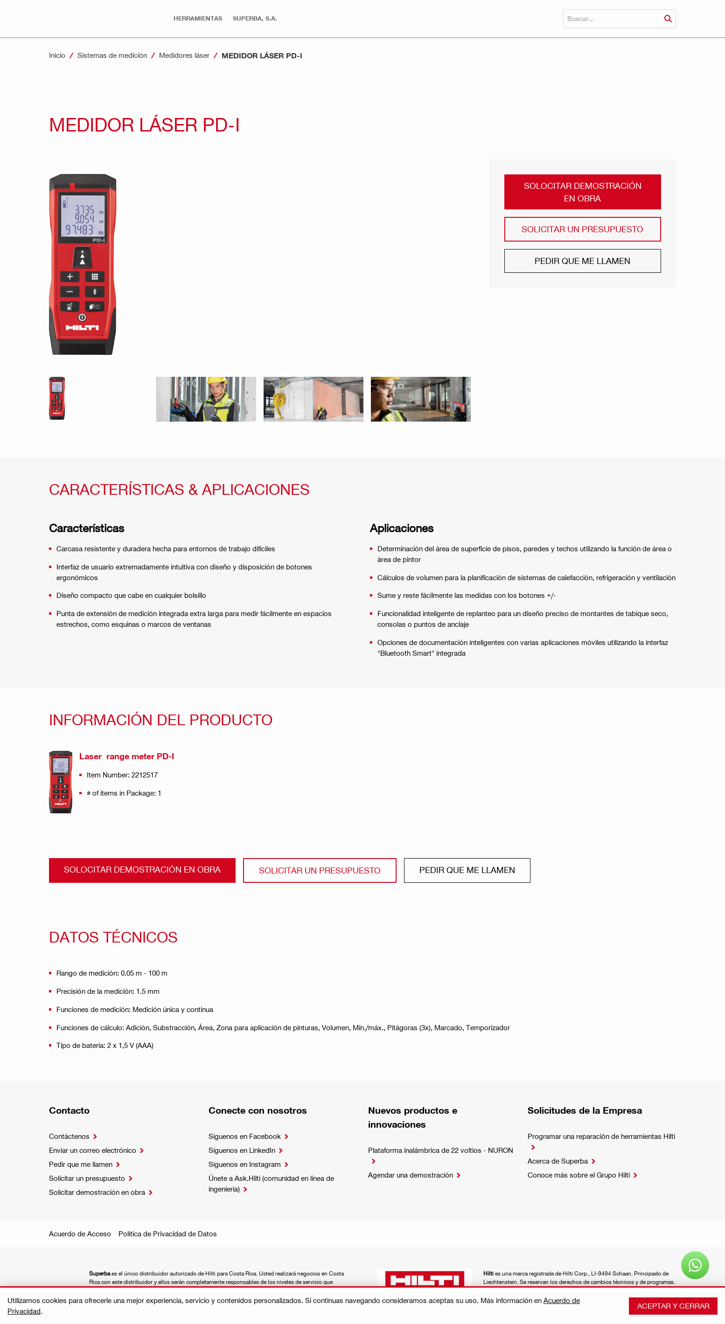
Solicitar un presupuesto (582, 229)
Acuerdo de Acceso (80, 1233)
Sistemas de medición (112, 55)
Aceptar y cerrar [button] (673, 1305)
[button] (198, 18)
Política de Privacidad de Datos (168, 1233)
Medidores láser (184, 55)
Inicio (57, 55)
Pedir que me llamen (582, 260)
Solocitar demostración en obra (582, 191)
